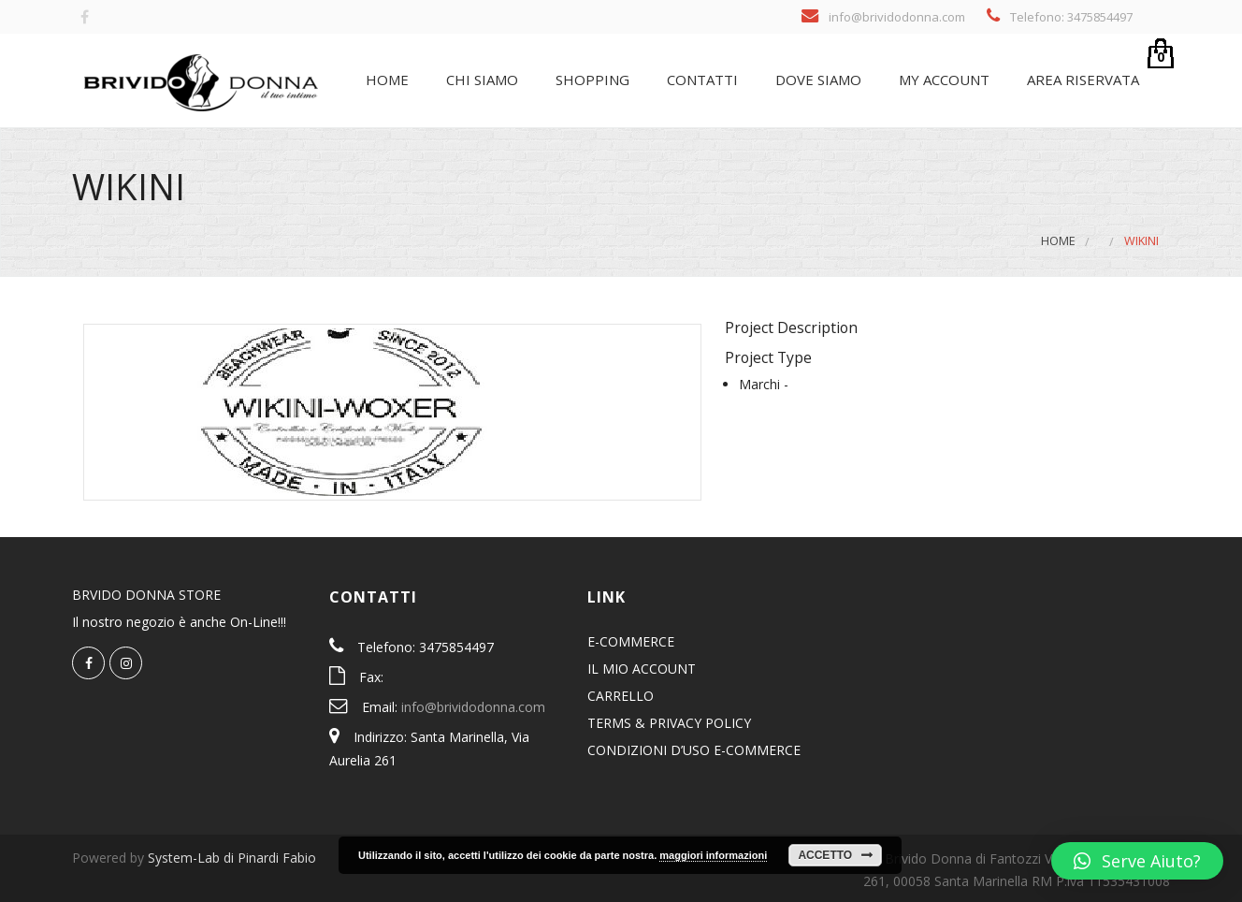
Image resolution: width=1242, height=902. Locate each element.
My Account (942, 79)
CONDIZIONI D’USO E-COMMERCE (694, 750)
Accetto (825, 855)
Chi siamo (480, 79)
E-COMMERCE (630, 641)
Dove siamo (816, 79)
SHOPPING (590, 79)
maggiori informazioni (713, 855)
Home (385, 79)
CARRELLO (620, 696)
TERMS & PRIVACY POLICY (669, 723)
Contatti (700, 79)
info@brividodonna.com (473, 707)
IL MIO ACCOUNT (641, 668)
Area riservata (1081, 79)
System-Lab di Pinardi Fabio (232, 857)
